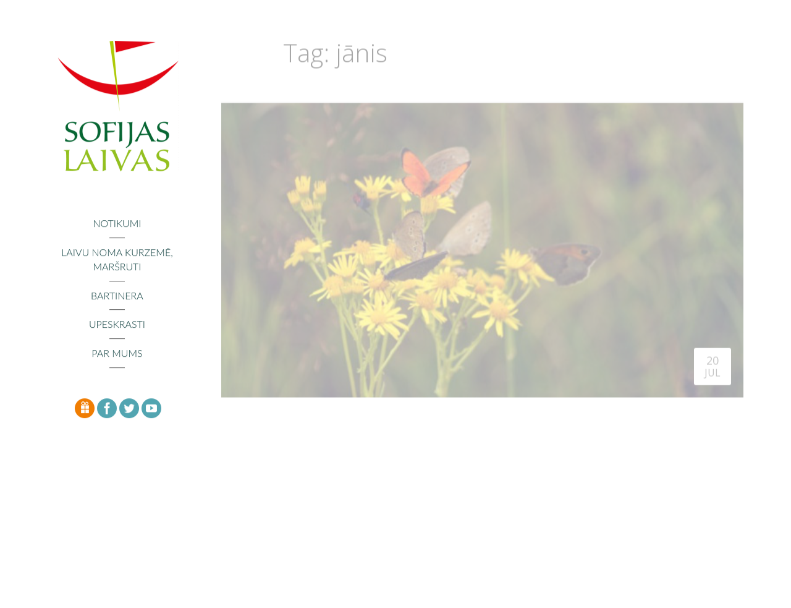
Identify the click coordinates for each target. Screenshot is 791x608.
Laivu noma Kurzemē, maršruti (116, 260)
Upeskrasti (117, 325)
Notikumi (117, 223)
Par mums (116, 354)
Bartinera (117, 296)
